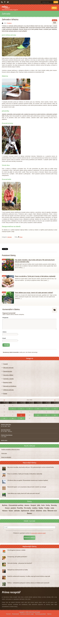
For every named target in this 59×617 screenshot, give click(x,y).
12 (54, 408)
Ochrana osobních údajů (27, 614)
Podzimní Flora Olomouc (6, 435)
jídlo (38, 505)
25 (46, 415)
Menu (54, 8)
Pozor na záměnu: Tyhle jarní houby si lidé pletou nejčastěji (35, 276)
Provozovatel (15, 614)
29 (21, 418)
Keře (43, 505)
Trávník (5, 364)
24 (37, 415)
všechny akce (4, 440)
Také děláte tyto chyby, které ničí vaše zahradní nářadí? (34, 292)
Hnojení (33, 505)
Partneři (8, 614)
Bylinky (4, 505)
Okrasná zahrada (8, 367)
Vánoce (4, 510)
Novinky (54, 505)
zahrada (17, 510)
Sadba (41, 508)
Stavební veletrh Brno (6, 424)
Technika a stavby (8, 379)
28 (12, 418)
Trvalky (46, 508)
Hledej (55, 2)
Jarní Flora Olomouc (5, 429)
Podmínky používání (40, 614)
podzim (13, 508)
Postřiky (20, 508)
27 (4, 418)
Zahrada (9, 237)
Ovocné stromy (7, 371)
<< (4, 400)
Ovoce (7, 508)
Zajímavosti (25, 510)
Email (4, 338)
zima (44, 510)
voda (52, 508)
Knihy (48, 505)
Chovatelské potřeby (16, 505)
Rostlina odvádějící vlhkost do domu (10, 449)
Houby (5, 393)
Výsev (21, 237)
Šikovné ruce (52, 510)
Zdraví (32, 510)
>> (54, 400)
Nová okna (4, 453)
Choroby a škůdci (8, 375)
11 (46, 408)
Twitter (8, 2)
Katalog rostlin (7, 382)
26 (54, 415)
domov (26, 505)
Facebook (4, 2)
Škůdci (29, 513)
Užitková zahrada (8, 390)
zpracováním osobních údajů (38, 533)
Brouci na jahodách (6, 457)
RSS (2, 2)
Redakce (9, 23)
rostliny (35, 508)
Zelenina (39, 510)
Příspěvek (5, 317)
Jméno (4, 332)
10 (37, 408)
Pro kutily (27, 508)
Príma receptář (6, 7)
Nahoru (49, 614)
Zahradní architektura (9, 386)
